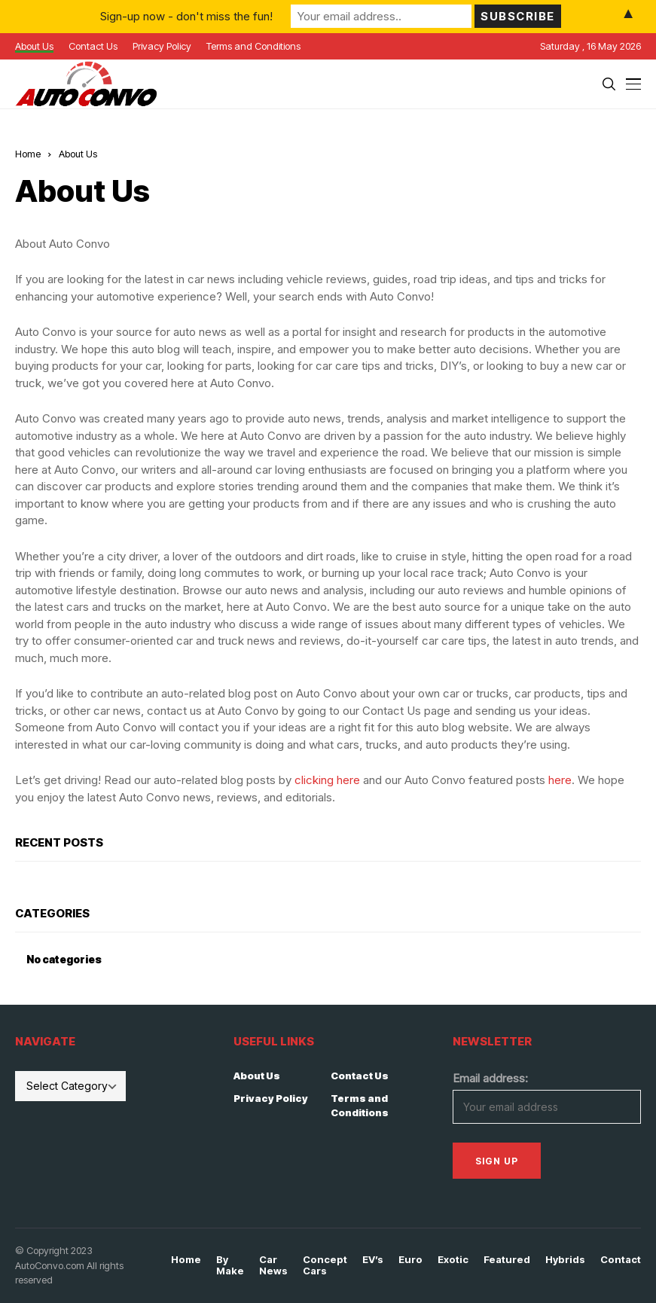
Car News (273, 1265)
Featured (507, 1259)
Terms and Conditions (360, 1105)
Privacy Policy (270, 1098)
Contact (620, 1259)
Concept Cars (325, 1265)
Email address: (490, 1078)
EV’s (372, 1259)
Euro (410, 1259)
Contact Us (360, 1076)
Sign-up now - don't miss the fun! (186, 16)
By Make (230, 1265)
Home (28, 154)
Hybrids (565, 1259)
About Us (256, 1076)
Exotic (453, 1259)
